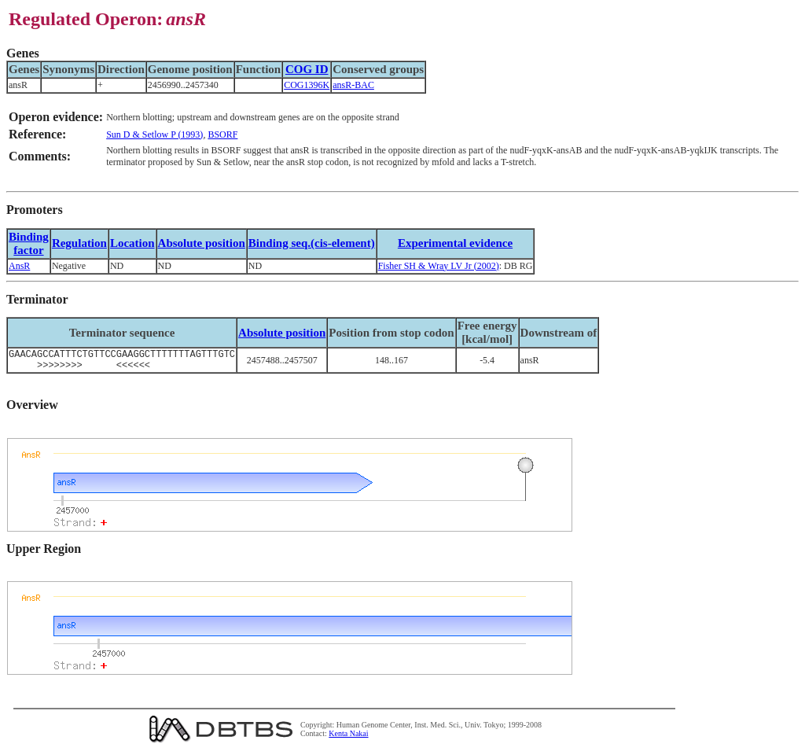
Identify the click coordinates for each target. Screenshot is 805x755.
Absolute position (201, 243)
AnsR (19, 265)
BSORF (222, 134)
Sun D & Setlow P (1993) (154, 134)
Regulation (79, 243)
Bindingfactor (29, 243)
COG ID (307, 69)
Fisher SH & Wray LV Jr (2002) (438, 265)
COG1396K (306, 84)
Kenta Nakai (348, 738)
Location (132, 243)
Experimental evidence (455, 243)
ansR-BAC (353, 84)
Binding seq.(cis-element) (311, 243)
